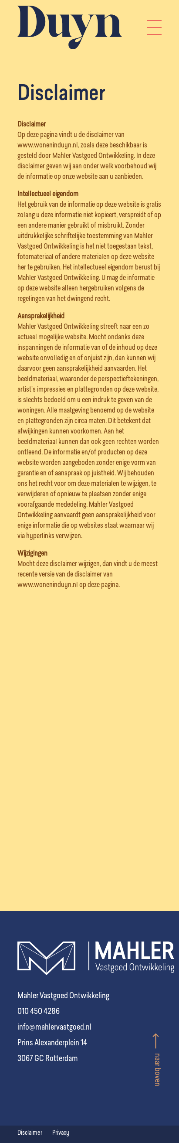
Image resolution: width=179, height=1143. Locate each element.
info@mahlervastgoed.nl (54, 1027)
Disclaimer (30, 1133)
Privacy (60, 1133)
